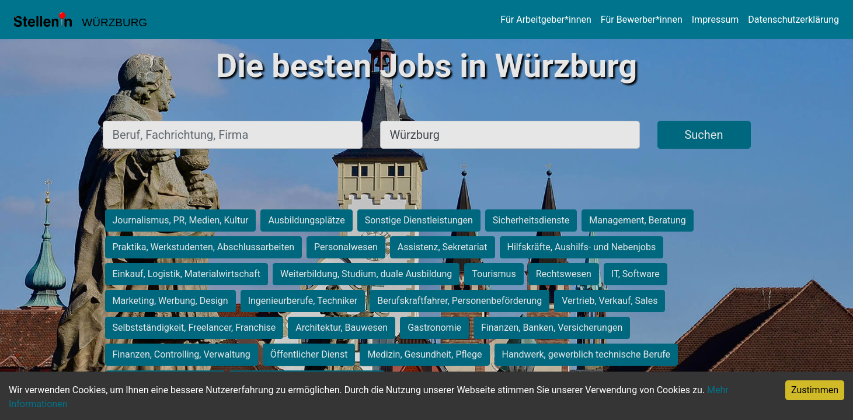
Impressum (715, 19)
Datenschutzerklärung (793, 19)
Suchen (703, 135)
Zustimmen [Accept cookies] (814, 390)
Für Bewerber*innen (642, 19)
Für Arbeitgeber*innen (545, 19)
